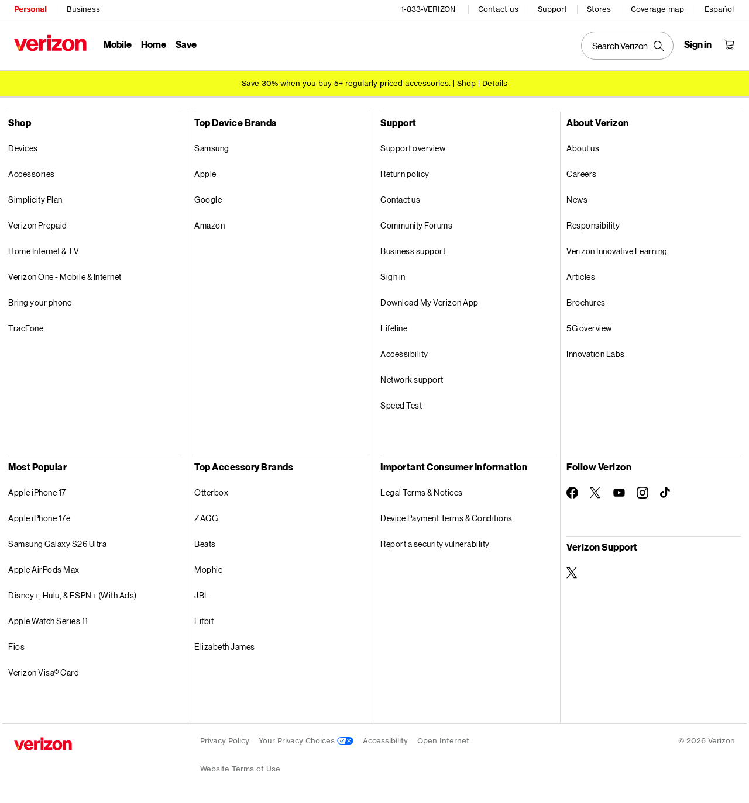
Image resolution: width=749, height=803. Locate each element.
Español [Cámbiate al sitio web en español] (719, 9)
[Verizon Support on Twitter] (572, 573)
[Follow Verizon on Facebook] (572, 493)
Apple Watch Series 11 (48, 621)
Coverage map (657, 9)
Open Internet (443, 740)
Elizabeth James (224, 647)
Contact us (498, 9)
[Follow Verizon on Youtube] (619, 493)
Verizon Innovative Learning (617, 251)
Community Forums (416, 225)
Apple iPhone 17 (37, 492)
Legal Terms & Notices (421, 492)
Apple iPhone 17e (39, 518)
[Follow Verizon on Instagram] (642, 493)
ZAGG (206, 518)
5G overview (589, 328)
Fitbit (204, 621)
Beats (205, 544)
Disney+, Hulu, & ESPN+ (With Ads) (72, 595)
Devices (23, 148)
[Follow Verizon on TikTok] (666, 493)
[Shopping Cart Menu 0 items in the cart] (729, 44)
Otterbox (211, 492)
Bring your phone (39, 302)
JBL (201, 595)
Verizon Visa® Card (43, 672)
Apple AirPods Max (44, 569)
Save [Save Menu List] (186, 44)
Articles (580, 277)
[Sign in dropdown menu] (698, 44)
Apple (205, 174)
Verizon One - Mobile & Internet (65, 277)
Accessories (31, 174)
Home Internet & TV (43, 251)
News (576, 200)
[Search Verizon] (627, 46)
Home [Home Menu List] (153, 44)
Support (552, 9)
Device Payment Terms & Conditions (446, 518)
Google (208, 200)
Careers (581, 174)
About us (582, 148)
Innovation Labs (595, 354)
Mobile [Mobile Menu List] (118, 44)
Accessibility (404, 354)
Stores (599, 9)
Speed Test (401, 405)
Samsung (211, 148)
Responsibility (593, 225)
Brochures (586, 302)
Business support (412, 251)
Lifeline (393, 328)
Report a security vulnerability (435, 544)
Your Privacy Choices (306, 740)
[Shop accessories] (466, 83)
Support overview (412, 148)
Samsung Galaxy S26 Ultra (57, 544)
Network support (412, 380)
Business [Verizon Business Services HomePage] (83, 9)
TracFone (25, 328)
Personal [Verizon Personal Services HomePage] (30, 9)
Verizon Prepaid (37, 225)
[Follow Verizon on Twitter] (596, 493)
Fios (16, 647)
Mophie (208, 569)
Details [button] (494, 83)
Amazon (209, 225)
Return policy (405, 174)
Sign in (393, 277)
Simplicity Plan (35, 200)
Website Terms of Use (240, 768)
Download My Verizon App (429, 302)
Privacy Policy (224, 740)
